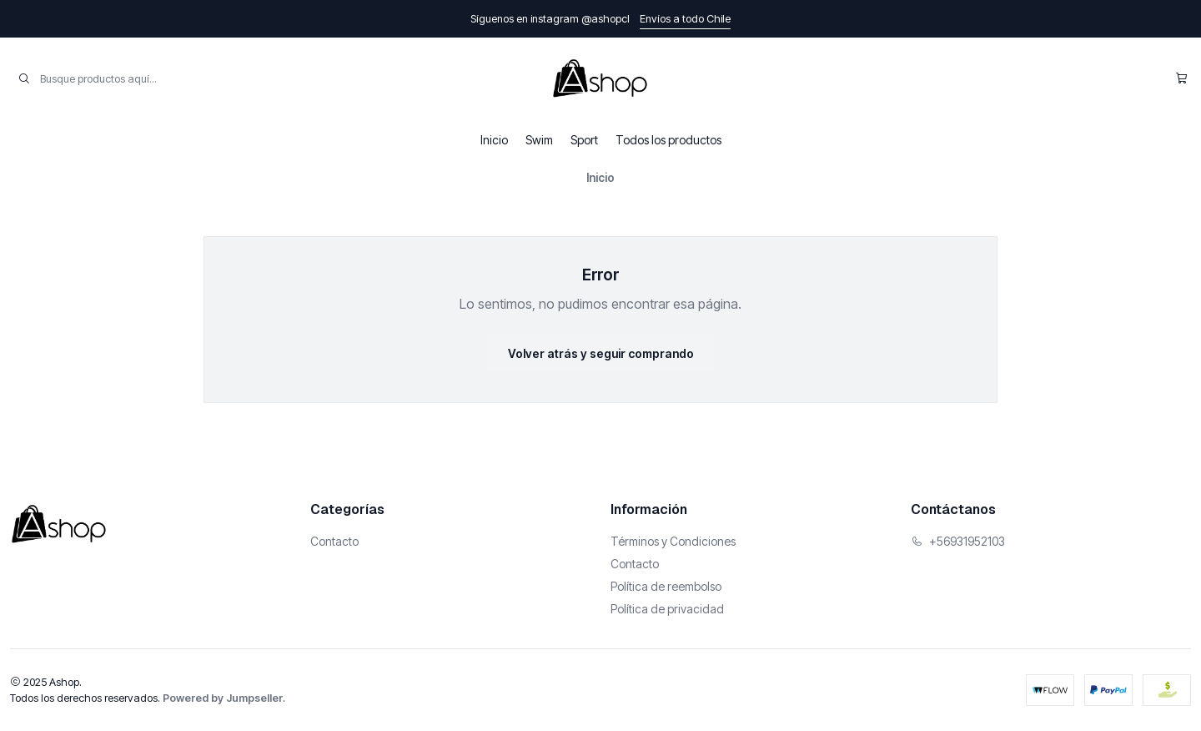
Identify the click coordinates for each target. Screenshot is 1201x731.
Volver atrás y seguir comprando (601, 353)
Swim (539, 140)
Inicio (494, 140)
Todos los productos (668, 140)
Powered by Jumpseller (223, 698)
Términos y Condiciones (673, 541)
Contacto (334, 541)
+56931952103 (958, 541)
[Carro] (1181, 78)
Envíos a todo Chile (685, 19)
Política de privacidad (667, 609)
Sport (584, 140)
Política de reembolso (666, 586)
